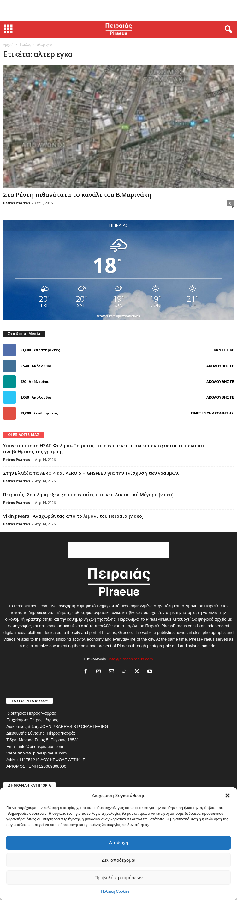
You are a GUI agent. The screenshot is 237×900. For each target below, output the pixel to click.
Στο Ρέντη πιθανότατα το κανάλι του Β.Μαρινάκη (77, 195)
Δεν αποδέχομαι (118, 860)
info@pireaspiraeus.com (131, 659)
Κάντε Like (224, 350)
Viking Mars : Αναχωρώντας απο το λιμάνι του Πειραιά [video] (73, 516)
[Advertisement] (118, 10)
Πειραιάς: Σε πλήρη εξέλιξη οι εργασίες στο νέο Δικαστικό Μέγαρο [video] (88, 495)
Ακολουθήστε (220, 365)
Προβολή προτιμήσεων (118, 877)
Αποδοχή (118, 842)
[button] (227, 795)
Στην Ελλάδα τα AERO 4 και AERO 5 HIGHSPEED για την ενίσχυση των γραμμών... (92, 473)
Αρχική (8, 44)
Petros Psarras (16, 202)
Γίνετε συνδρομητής (212, 413)
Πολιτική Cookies (115, 891)
